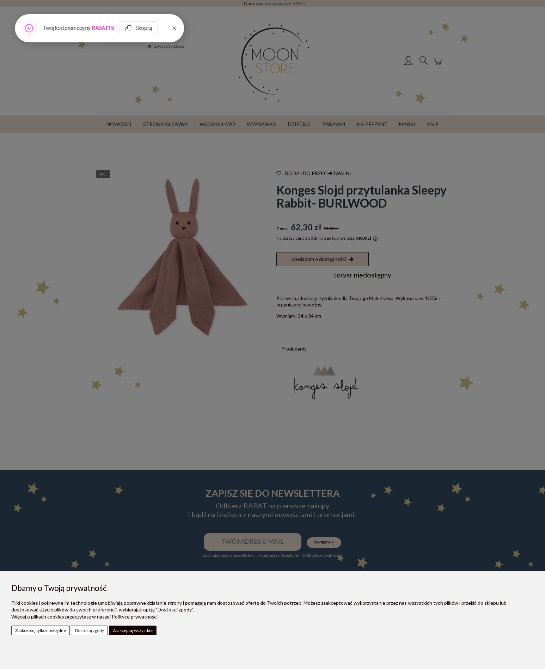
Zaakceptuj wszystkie (133, 630)
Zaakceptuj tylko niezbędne (40, 630)
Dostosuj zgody (89, 630)
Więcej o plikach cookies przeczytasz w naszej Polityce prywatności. (85, 617)
